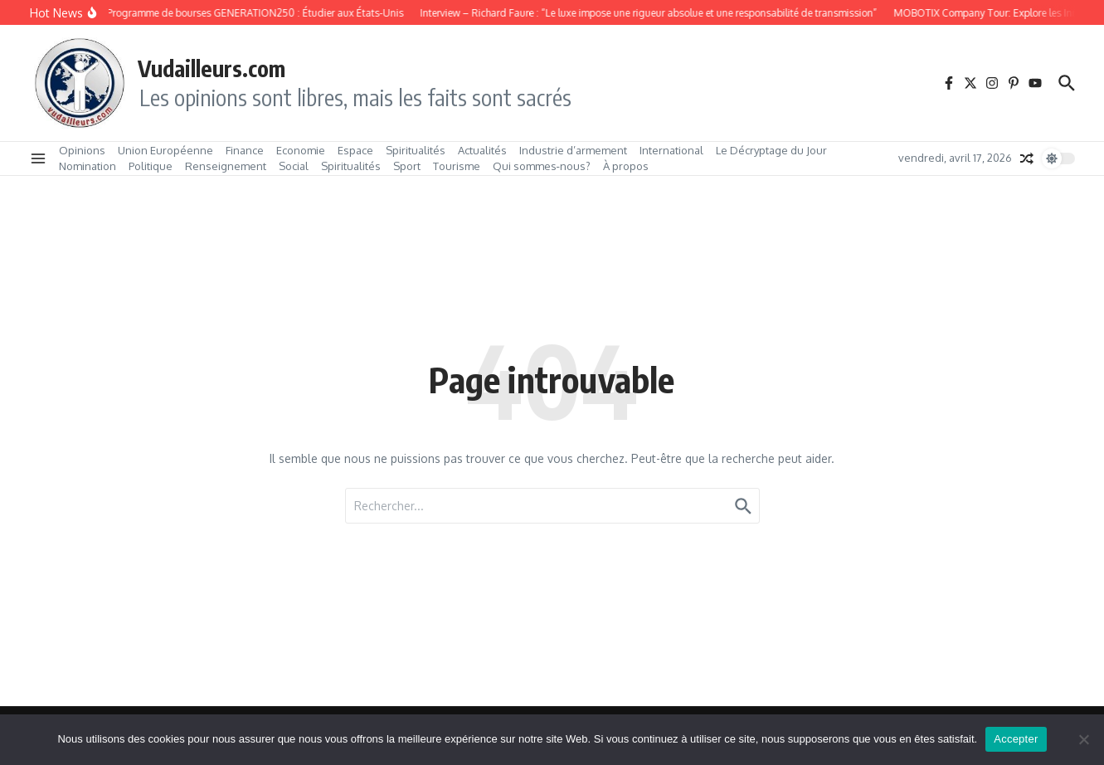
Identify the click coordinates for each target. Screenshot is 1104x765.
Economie (300, 150)
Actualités (482, 150)
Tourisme (456, 166)
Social (294, 166)
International (671, 150)
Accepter (1016, 739)
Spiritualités (415, 150)
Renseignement (225, 166)
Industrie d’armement (573, 150)
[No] (1083, 739)
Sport (407, 166)
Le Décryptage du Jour (771, 150)
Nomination (87, 166)
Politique (151, 166)
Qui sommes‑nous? (542, 166)
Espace (355, 150)
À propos (626, 166)
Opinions (82, 150)
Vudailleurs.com (211, 68)
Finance (245, 150)
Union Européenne (165, 150)
